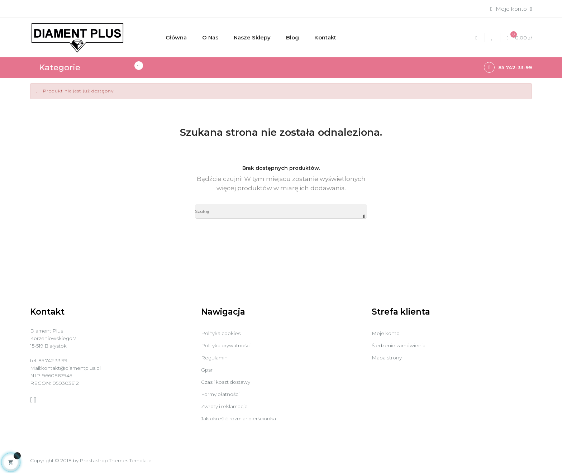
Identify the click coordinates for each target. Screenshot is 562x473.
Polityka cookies (222, 333)
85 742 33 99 (55, 363)
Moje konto (387, 333)
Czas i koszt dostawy (228, 381)
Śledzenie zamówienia (401, 345)
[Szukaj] (281, 212)
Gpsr (207, 369)
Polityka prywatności (228, 345)
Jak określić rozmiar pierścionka (242, 418)
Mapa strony (388, 357)
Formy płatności (222, 394)
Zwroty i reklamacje (227, 406)
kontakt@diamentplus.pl (74, 371)
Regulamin (215, 357)
